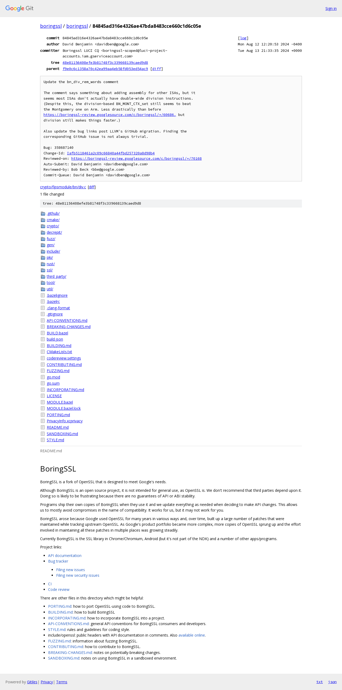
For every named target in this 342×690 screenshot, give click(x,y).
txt (319, 681)
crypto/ (53, 225)
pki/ (50, 257)
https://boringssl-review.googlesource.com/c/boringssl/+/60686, (110, 114)
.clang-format (58, 307)
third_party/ (56, 276)
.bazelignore (57, 295)
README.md (58, 427)
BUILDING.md (59, 345)
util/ (50, 288)
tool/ (51, 282)
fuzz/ (51, 238)
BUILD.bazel (57, 333)
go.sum (53, 383)
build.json (55, 339)
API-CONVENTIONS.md (67, 320)
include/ (53, 251)
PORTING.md (58, 414)
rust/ (51, 263)
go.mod (53, 377)
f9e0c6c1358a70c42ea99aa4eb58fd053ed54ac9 (105, 68)
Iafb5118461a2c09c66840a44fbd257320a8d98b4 (111, 153)
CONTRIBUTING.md (64, 364)
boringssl (51, 26)
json (332, 681)
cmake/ (53, 219)
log (243, 38)
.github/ (53, 213)
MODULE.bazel (60, 402)
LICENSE (54, 395)
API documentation (64, 555)
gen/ (51, 244)
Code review (58, 589)
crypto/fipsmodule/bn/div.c (63, 186)
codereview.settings (64, 358)
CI (50, 583)
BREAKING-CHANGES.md (69, 326)
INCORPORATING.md (65, 389)
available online (191, 635)
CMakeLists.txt (59, 351)
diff (156, 68)
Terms (61, 681)
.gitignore (55, 314)
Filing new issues (70, 569)
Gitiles (32, 681)
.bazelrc (53, 301)
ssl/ (50, 269)
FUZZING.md (58, 370)
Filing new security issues (77, 575)
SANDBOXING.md (62, 433)
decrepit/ (54, 232)
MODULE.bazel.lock (64, 408)
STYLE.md (55, 439)
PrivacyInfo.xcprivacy (65, 420)
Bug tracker (58, 561)
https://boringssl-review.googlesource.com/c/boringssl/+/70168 (136, 158)
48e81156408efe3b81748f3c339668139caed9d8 (105, 62)
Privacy (47, 681)
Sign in (331, 8)
